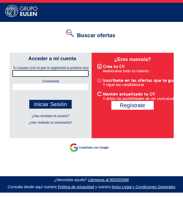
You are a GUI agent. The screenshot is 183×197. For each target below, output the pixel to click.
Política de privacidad (76, 187)
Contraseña (34, 80)
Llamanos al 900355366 (108, 180)
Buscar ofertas (96, 35)
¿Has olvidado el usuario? (50, 116)
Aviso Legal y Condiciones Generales (143, 187)
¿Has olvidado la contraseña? (50, 122)
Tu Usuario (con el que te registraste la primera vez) (49, 68)
